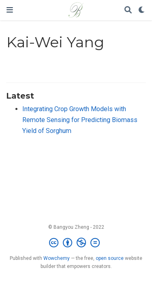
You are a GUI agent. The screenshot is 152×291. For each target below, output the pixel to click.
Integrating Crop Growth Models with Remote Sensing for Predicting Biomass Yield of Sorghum (79, 119)
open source (110, 258)
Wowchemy (56, 258)
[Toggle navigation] (9, 9)
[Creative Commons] (76, 243)
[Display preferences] (142, 10)
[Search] (128, 10)
